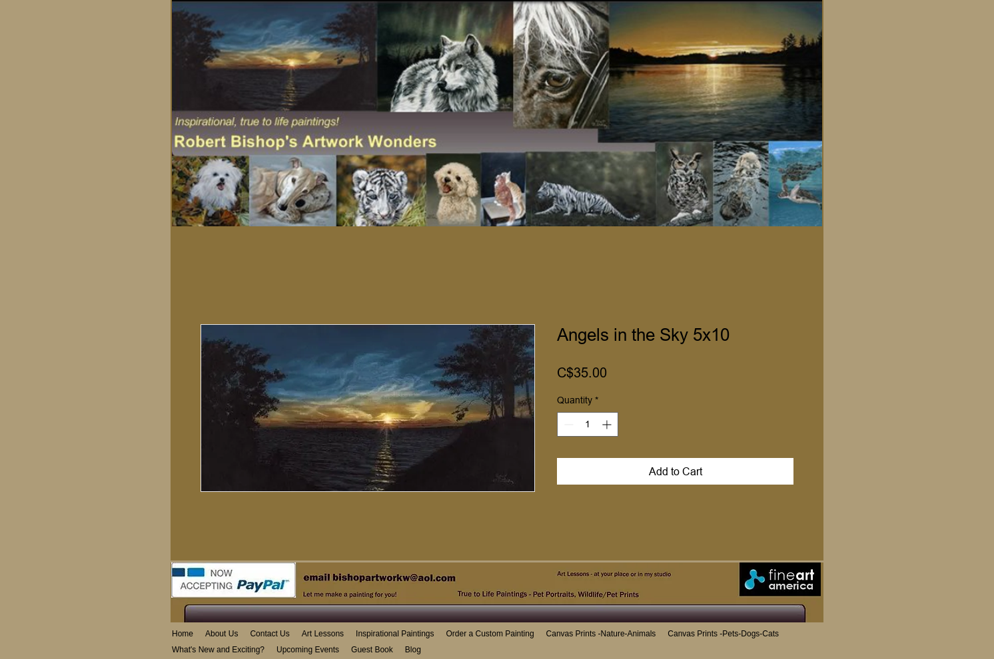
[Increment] (608, 424)
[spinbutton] (588, 424)
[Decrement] (567, 424)
